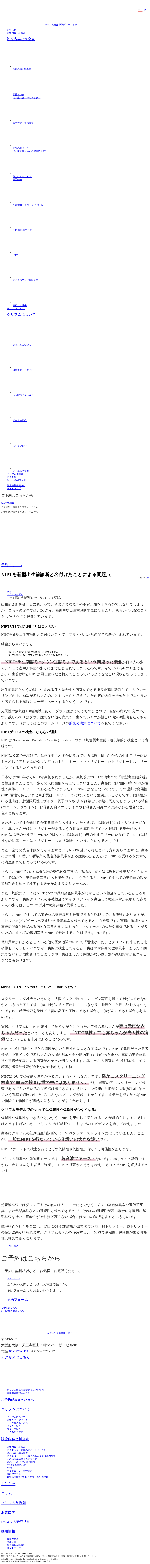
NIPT (81, 244)
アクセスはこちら (15, 1357)
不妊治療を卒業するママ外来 (81, 193)
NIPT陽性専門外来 (81, 218)
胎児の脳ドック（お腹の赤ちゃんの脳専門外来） (81, 138)
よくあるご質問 (81, 459)
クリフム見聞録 (15, 474)
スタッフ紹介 (81, 434)
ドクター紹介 (81, 409)
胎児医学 (11, 477)
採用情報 (8, 1531)
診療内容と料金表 (16, 33)
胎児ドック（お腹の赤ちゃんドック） (81, 85)
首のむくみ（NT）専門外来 (81, 167)
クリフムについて (16, 308)
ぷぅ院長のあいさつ (81, 384)
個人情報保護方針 (16, 485)
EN (145, 10)
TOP (9, 591)
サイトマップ (14, 488)
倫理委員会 (12, 1539)
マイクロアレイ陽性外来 (81, 269)
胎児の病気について (85, 723)
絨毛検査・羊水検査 (81, 111)
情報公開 (11, 1542)
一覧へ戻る (12, 1246)
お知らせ (11, 30)
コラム (6, 1493)
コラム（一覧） (15, 594)
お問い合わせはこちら (12, 1310)
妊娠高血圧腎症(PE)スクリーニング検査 (27, 1477)
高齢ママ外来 (81, 294)
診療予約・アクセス (81, 358)
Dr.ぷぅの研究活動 (16, 480)
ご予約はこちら (9, 1307)
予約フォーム (11, 565)
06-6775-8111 (7, 503)
